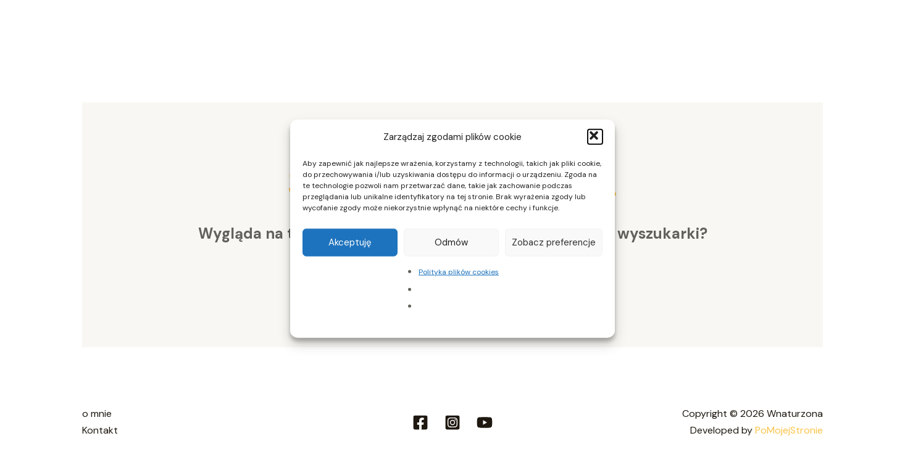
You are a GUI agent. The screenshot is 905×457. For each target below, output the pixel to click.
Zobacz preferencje (554, 242)
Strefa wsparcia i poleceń (614, 31)
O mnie (194, 31)
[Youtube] (485, 422)
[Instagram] (452, 422)
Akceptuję (350, 242)
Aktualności (725, 31)
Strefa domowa (270, 31)
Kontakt (793, 31)
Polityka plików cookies (459, 271)
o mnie (97, 413)
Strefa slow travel (481, 31)
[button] (595, 137)
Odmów (451, 242)
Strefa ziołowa (370, 31)
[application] (405, 31)
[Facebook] (420, 422)
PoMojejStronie (789, 430)
